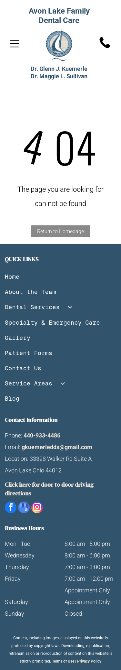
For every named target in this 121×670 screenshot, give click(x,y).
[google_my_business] (24, 508)
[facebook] (10, 508)
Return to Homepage (60, 231)
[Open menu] (14, 44)
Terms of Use (63, 661)
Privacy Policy (89, 661)
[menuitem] (60, 276)
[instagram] (37, 508)
